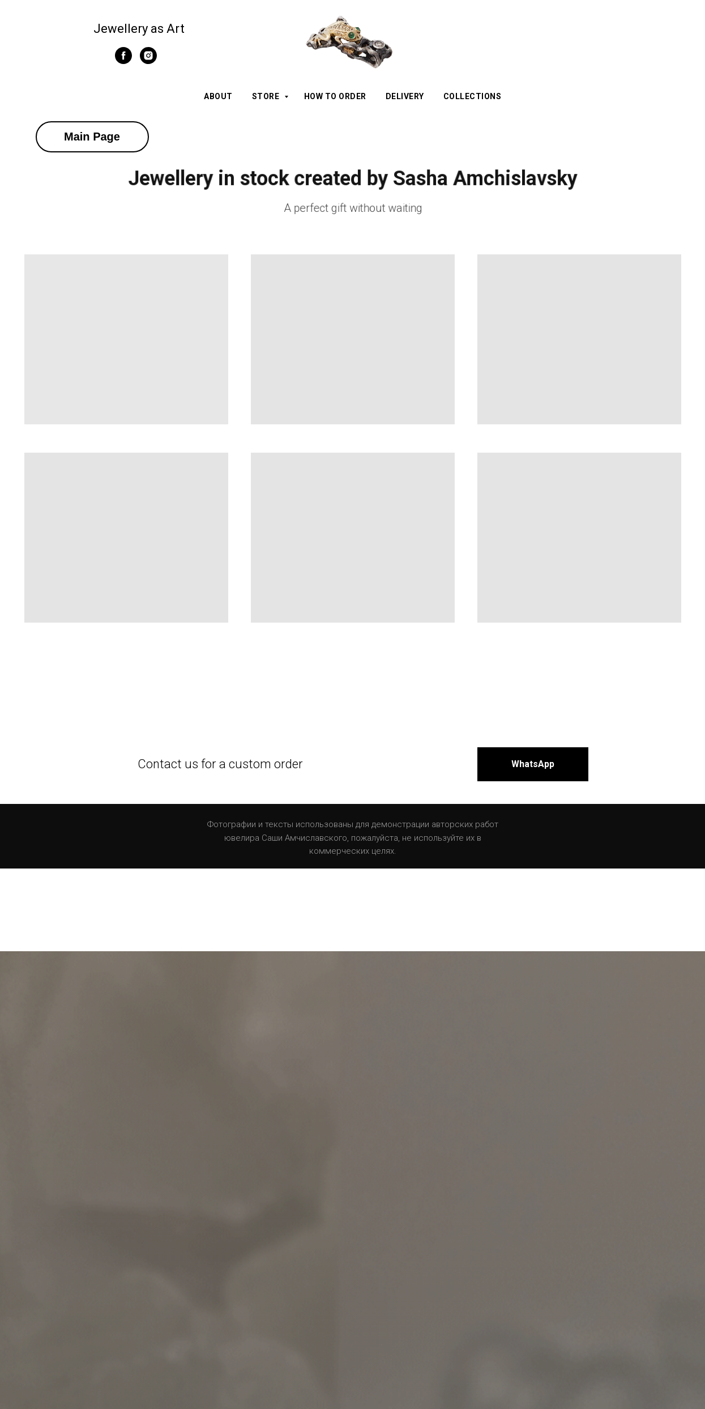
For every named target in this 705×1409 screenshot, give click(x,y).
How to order (335, 96)
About (218, 96)
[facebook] (123, 61)
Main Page (92, 136)
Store (266, 96)
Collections (472, 96)
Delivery (405, 96)
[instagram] (148, 61)
